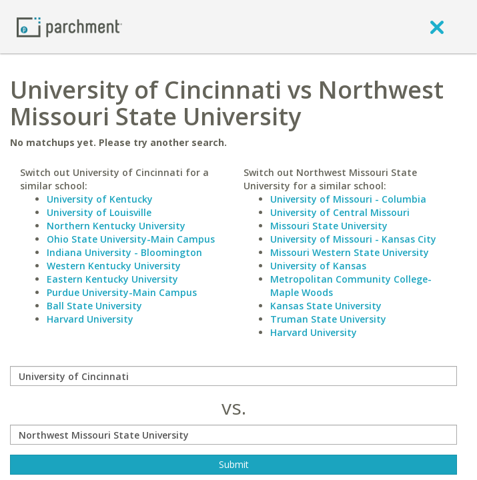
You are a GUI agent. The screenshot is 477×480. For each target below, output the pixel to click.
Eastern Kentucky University (112, 279)
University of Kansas (318, 265)
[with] (233, 435)
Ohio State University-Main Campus (131, 239)
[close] (437, 27)
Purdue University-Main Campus (122, 292)
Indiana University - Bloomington (124, 252)
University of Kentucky (100, 199)
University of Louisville (99, 212)
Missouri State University (329, 225)
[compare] (233, 376)
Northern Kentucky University (116, 225)
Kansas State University (326, 305)
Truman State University (328, 319)
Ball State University (94, 305)
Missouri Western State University (349, 252)
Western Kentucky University (114, 265)
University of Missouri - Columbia (348, 199)
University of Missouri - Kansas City (353, 239)
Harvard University (90, 319)
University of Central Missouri (340, 212)
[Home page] (69, 26)
